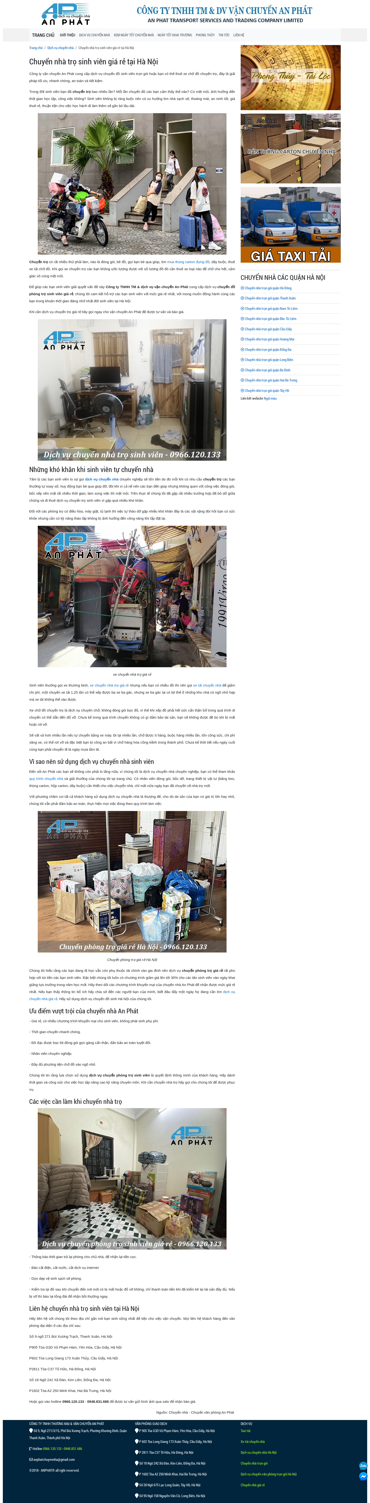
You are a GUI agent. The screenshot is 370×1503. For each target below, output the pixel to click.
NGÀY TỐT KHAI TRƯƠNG (175, 35)
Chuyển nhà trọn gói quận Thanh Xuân (268, 298)
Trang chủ (35, 47)
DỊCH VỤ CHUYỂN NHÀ (94, 35)
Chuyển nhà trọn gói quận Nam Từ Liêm (269, 308)
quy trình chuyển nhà (46, 779)
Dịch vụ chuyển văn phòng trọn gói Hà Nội (269, 1474)
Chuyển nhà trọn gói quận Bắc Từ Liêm (268, 318)
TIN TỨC (224, 35)
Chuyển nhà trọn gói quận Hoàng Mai (267, 339)
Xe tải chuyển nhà (253, 1441)
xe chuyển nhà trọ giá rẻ (109, 685)
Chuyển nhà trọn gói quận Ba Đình (265, 370)
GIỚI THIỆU (67, 35)
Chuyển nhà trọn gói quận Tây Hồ (265, 390)
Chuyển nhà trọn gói (254, 1463)
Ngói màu (270, 398)
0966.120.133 (52, 1448)
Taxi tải (245, 1430)
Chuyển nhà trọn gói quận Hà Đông (266, 288)
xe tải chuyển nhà (207, 685)
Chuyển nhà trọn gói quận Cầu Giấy (266, 329)
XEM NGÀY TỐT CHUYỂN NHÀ (134, 35)
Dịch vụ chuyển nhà (60, 47)
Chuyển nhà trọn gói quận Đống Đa (266, 349)
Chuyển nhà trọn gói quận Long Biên (267, 359)
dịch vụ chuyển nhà (101, 479)
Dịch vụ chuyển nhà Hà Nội (259, 1452)
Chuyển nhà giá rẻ (253, 1484)
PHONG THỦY (205, 35)
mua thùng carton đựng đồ (188, 262)
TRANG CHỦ (43, 35)
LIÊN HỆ (238, 35)
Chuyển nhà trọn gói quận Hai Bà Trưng (269, 380)
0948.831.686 (73, 1448)
